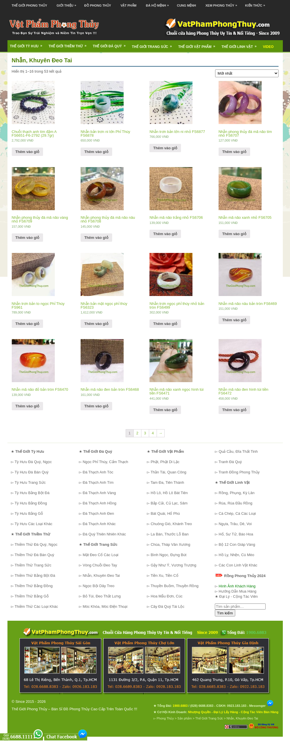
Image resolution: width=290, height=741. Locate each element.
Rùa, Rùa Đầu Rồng (235, 503)
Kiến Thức (256, 3)
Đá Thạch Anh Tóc (98, 472)
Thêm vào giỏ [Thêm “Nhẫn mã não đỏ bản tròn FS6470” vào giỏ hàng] (27, 406)
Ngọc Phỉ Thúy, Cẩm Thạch (105, 462)
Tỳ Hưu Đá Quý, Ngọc (33, 462)
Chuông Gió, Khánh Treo (171, 524)
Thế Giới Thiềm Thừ (69, 44)
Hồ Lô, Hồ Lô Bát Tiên (169, 493)
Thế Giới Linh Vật (240, 45)
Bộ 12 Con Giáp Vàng (237, 544)
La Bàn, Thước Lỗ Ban (169, 534)
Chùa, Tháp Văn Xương (170, 544)
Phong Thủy (165, 718)
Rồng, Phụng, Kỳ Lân (236, 493)
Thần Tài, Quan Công (168, 472)
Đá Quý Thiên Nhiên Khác (104, 534)
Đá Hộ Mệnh (159, 3)
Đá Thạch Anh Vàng (99, 493)
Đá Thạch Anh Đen (98, 513)
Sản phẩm (185, 718)
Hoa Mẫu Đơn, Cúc (166, 596)
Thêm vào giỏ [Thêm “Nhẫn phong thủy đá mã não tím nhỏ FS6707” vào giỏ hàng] (234, 152)
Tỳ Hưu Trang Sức (30, 482)
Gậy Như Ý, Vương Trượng (173, 565)
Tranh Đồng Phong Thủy (239, 472)
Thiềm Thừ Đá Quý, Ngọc (36, 544)
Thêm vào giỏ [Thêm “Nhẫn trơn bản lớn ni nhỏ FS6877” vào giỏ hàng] (165, 148)
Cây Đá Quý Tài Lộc (167, 606)
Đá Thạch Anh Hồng (99, 503)
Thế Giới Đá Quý (111, 44)
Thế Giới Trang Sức (154, 45)
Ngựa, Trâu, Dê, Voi (235, 524)
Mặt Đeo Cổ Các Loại (100, 555)
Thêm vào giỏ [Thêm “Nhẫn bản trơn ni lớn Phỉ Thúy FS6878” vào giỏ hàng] (96, 152)
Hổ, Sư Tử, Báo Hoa (236, 534)
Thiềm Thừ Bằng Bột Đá (35, 575)
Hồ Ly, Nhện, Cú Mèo (236, 555)
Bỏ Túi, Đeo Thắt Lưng (102, 596)
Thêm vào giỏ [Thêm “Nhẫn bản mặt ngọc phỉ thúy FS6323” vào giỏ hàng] (96, 324)
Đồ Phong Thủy (97, 5)
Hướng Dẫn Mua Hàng (237, 591)
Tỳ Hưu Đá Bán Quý (31, 472)
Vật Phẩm (128, 5)
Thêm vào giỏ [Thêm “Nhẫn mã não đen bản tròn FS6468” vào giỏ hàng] (96, 406)
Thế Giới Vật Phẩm (198, 45)
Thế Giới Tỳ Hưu (28, 44)
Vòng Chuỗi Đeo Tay (100, 565)
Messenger (261, 705)
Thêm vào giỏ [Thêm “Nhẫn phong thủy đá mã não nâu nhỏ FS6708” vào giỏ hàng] (96, 237)
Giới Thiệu (68, 3)
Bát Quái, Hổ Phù (165, 513)
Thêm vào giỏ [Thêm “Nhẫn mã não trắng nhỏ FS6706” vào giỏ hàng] (165, 234)
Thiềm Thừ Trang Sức (33, 565)
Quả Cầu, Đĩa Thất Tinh (238, 451)
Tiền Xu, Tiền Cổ (164, 575)
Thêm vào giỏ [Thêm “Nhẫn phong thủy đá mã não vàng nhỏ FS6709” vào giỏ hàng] (27, 237)
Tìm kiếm (225, 613)
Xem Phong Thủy (222, 3)
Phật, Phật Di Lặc (165, 462)
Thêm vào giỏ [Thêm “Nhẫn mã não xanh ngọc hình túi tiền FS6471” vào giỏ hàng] (165, 410)
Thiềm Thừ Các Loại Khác (36, 606)
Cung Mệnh (186, 5)
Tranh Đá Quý (230, 462)
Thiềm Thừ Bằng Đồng (34, 586)
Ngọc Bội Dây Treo (98, 586)
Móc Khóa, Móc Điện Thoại (105, 606)
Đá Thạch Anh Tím (98, 482)
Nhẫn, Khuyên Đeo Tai (101, 575)
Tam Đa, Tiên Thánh (167, 482)
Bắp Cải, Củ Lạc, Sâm (169, 503)
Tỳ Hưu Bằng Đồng (31, 503)
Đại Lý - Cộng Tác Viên (238, 596)
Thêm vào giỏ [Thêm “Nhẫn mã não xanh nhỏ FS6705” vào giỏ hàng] (234, 234)
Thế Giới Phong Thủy (29, 5)
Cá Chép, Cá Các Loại (237, 513)
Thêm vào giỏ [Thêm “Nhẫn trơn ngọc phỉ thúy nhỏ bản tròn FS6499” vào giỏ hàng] (165, 324)
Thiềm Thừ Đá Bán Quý (34, 555)
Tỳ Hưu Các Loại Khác (33, 524)
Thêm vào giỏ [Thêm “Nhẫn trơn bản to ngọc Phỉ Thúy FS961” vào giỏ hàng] (27, 324)
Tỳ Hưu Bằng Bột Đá (32, 493)
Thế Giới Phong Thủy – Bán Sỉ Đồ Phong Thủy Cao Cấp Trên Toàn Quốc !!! (74, 709)
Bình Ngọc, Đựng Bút (168, 555)
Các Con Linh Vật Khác (238, 565)
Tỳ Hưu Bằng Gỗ (29, 513)
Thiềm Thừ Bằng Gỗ (32, 596)
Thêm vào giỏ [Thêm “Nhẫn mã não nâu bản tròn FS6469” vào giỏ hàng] (234, 320)
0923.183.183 (236, 705)
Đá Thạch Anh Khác (99, 524)
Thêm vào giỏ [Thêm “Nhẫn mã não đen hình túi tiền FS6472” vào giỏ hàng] (234, 410)
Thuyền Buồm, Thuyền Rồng (174, 586)
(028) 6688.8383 (201, 705)
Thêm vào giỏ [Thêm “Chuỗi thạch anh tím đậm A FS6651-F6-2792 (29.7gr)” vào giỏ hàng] (27, 152)
